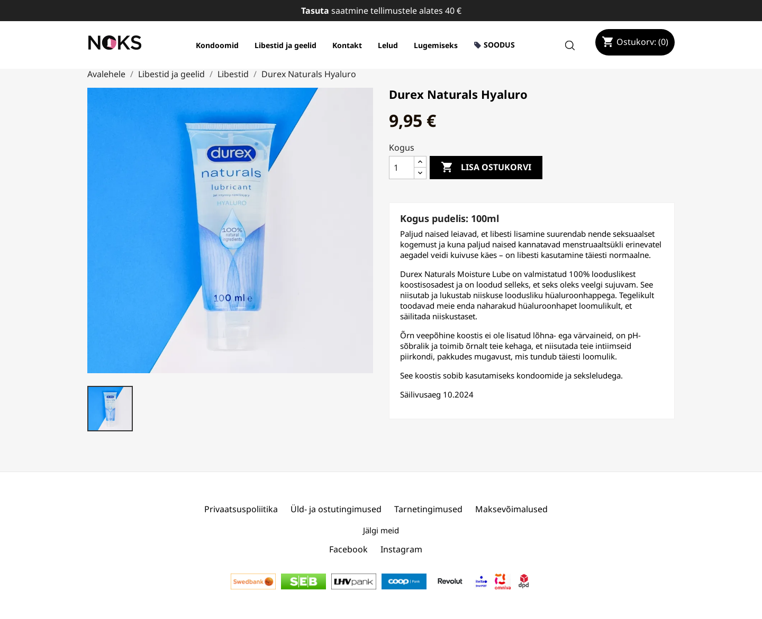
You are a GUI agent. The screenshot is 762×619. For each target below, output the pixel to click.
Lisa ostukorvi (486, 167)
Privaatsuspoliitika (241, 509)
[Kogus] (401, 167)
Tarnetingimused (428, 509)
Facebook (348, 549)
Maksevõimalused (511, 509)
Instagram (401, 549)
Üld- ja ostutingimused (336, 509)
